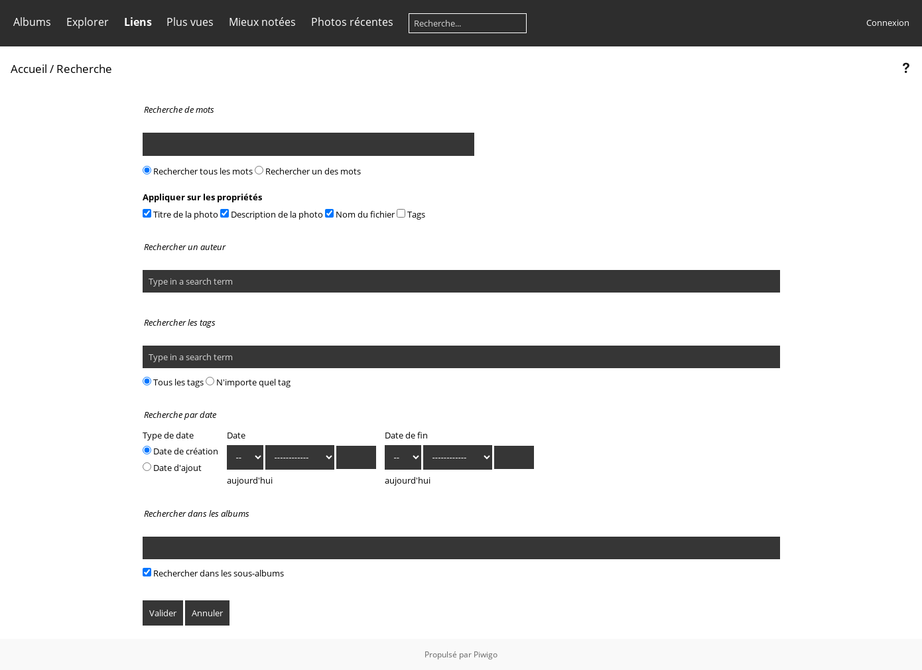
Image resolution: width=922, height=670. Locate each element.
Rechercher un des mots (308, 171)
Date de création (180, 451)
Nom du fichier (360, 214)
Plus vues (190, 22)
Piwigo (485, 654)
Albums (32, 22)
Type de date (168, 435)
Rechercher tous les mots (198, 171)
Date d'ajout (172, 468)
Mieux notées (262, 22)
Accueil (29, 68)
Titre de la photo (180, 214)
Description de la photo (271, 214)
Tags (411, 214)
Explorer (87, 22)
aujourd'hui (250, 480)
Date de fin (406, 435)
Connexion (887, 23)
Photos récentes (352, 22)
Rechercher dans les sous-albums (213, 573)
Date (236, 435)
